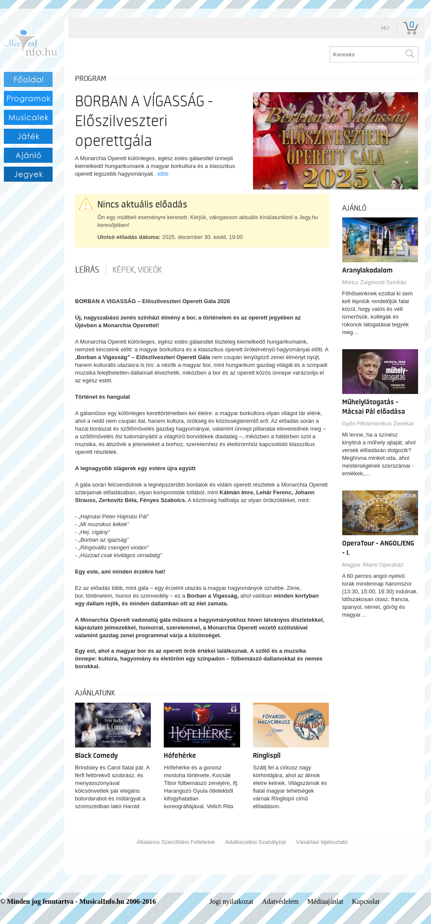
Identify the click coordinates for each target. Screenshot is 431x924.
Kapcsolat (366, 901)
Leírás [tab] (87, 270)
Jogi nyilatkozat (231, 901)
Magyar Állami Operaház (373, 564)
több (163, 174)
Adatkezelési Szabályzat (255, 842)
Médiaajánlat (325, 901)
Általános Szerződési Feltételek (176, 842)
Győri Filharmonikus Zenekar (378, 423)
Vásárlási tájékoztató (322, 842)
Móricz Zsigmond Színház (374, 282)
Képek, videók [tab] (137, 270)
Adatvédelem (280, 901)
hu (385, 28)
